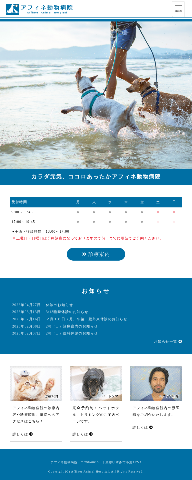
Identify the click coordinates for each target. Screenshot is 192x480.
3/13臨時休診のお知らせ (67, 312)
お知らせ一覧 (168, 341)
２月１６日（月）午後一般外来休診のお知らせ (87, 319)
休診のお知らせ (59, 305)
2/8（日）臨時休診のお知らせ (72, 333)
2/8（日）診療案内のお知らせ (72, 326)
